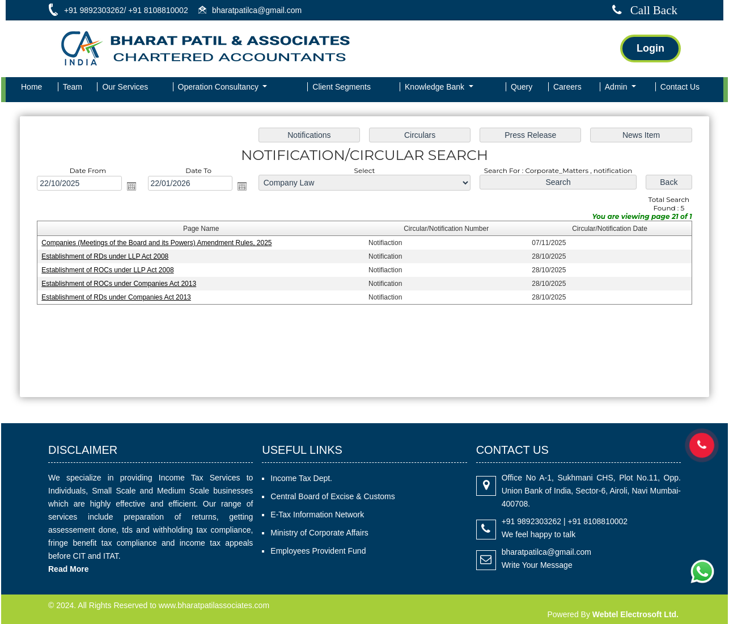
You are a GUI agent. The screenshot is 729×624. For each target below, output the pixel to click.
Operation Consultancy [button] (219, 86)
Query (521, 86)
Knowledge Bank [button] (436, 86)
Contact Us (680, 86)
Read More (68, 569)
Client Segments (341, 86)
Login (650, 48)
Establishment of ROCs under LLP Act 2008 (110, 270)
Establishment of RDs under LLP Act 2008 (108, 256)
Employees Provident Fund (318, 550)
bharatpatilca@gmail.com (546, 551)
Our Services (125, 86)
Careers (567, 86)
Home (31, 86)
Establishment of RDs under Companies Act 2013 (119, 297)
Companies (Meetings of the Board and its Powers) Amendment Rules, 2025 (159, 243)
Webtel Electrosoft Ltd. (635, 614)
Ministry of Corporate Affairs (319, 532)
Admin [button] (617, 86)
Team (72, 86)
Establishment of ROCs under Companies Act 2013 (121, 284)
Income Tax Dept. (301, 478)
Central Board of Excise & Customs (332, 496)
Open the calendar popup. (134, 186)
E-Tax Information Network (317, 514)
